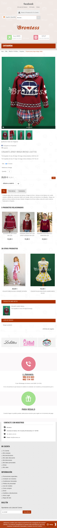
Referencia (4, 167)
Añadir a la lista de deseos (18, 184)
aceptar (52, 524)
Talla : (3, 163)
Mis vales (5, 467)
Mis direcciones (7, 460)
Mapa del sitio (7, 498)
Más (4, 191)
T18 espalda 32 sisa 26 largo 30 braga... (22, 308)
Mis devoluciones (8, 455)
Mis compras (6, 453)
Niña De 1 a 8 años (13, 51)
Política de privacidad (9, 483)
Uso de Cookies (7, 486)
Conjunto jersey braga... (18, 306)
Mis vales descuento (9, 458)
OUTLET (44, 36)
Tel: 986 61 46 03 (11, 434)
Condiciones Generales (10, 481)
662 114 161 (28, 380)
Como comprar (7, 488)
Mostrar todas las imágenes (10, 141)
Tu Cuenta (6, 450)
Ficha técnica (11, 191)
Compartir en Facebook (9, 145)
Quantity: (4, 171)
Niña (6, 51)
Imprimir (5, 148)
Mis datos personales (9, 462)
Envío (4, 490)
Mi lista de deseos (22, 7)
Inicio (2, 51)
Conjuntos (22, 51)
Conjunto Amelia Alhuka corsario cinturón (14, 291)
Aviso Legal (6, 495)
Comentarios (22, 191)
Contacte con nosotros (9, 479)
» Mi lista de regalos (48, 329)
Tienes (29, 12)
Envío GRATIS (16, 36)
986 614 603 (28, 377)
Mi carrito (31, 7)
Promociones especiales (10, 476)
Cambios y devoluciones (10, 493)
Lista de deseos (8, 320)
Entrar (38, 7)
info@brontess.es (15, 437)
